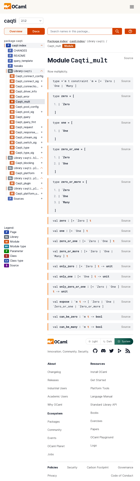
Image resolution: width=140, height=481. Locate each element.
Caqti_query (23, 117)
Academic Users (58, 396)
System (123, 341)
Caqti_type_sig (25, 152)
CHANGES (20, 50)
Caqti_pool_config (27, 106)
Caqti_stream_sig (26, 137)
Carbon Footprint (98, 467)
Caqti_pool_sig (25, 112)
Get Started (98, 380)
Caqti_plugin (23, 183)
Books (94, 412)
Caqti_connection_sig (28, 86)
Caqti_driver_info (26, 91)
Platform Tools (99, 388)
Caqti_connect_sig (27, 81)
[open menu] (132, 7)
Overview (16, 31)
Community (55, 429)
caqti (10, 21)
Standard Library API (103, 404)
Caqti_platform (25, 173)
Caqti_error (22, 96)
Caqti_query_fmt (26, 122)
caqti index (19, 45)
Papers (94, 429)
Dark (107, 341)
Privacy (52, 475)
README (19, 55)
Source (128, 58)
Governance (125, 467)
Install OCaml (98, 372)
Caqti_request (24, 127)
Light (93, 341)
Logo (93, 445)
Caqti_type (22, 147)
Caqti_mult (23, 101)
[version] (31, 21)
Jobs (51, 454)
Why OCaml (55, 404)
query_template (23, 60)
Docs (36, 31)
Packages (54, 421)
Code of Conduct (122, 475)
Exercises (96, 421)
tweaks (18, 66)
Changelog (54, 372)
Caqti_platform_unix (28, 193)
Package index (57, 41)
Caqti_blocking (25, 163)
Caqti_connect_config (29, 76)
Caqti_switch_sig (26, 142)
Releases (53, 380)
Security (72, 467)
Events (52, 438)
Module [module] (68, 45)
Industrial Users (57, 388)
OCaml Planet (56, 446)
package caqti (13, 41)
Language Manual (101, 396)
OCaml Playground (102, 437)
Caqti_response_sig (28, 132)
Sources (19, 198)
